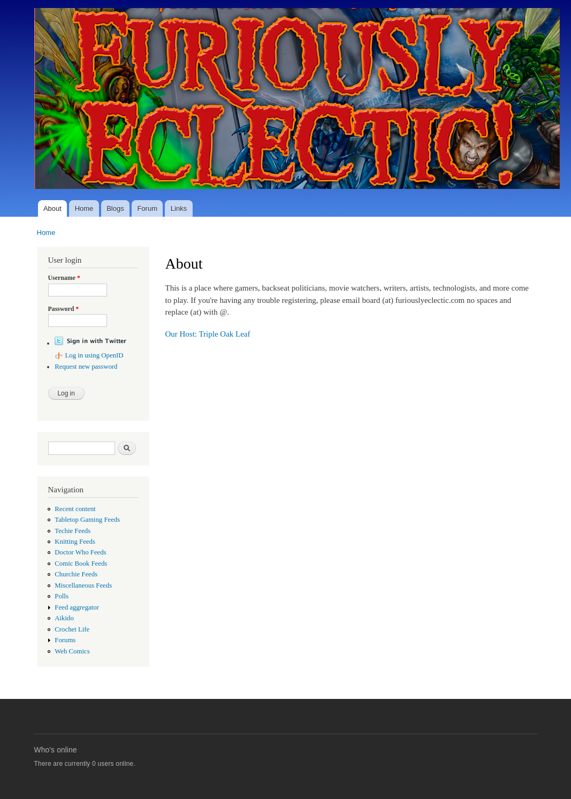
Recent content (75, 509)
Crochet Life (72, 629)
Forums (65, 640)
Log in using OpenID (94, 355)
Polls (61, 596)
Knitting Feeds (75, 541)
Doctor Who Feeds (80, 552)
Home (84, 208)
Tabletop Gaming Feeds (87, 519)
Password (63, 309)
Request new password (86, 366)
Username (64, 277)
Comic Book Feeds (81, 563)
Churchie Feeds (76, 574)
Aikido (64, 618)
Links (179, 208)
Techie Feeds (72, 531)
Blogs (115, 208)
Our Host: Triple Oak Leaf (207, 334)
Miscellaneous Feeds (83, 585)
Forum (147, 208)
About (52, 208)
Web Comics (72, 651)
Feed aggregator (77, 607)
